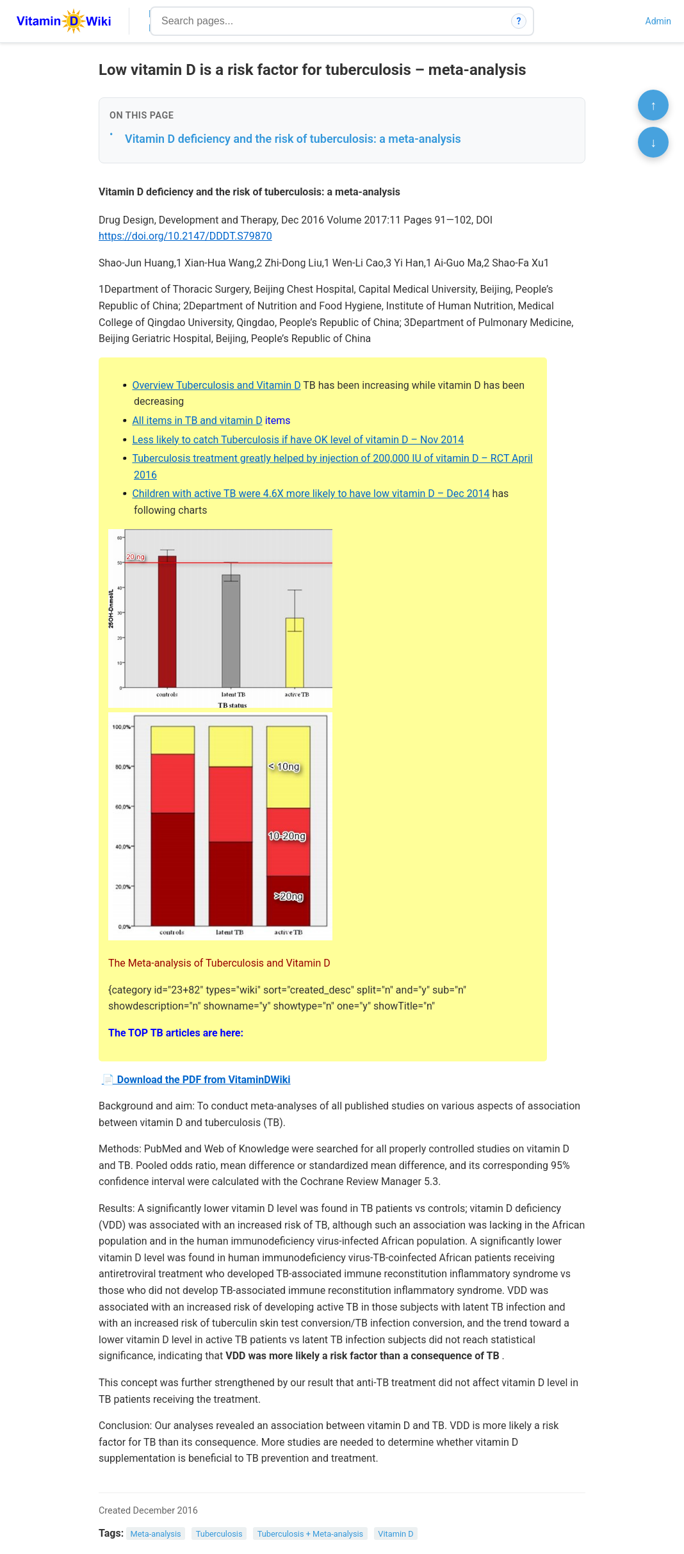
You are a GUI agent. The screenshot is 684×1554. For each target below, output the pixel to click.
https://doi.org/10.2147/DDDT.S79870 (185, 236)
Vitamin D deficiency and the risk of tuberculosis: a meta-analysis (293, 138)
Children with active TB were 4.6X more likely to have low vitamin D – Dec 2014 (310, 493)
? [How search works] (519, 21)
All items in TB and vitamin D (197, 420)
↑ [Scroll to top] (653, 105)
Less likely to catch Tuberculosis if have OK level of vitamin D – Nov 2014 (298, 440)
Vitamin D (395, 1534)
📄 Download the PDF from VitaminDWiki (196, 1080)
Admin (658, 21)
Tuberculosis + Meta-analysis (310, 1534)
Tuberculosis (219, 1534)
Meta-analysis (156, 1534)
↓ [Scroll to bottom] (653, 142)
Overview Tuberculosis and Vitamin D (216, 385)
